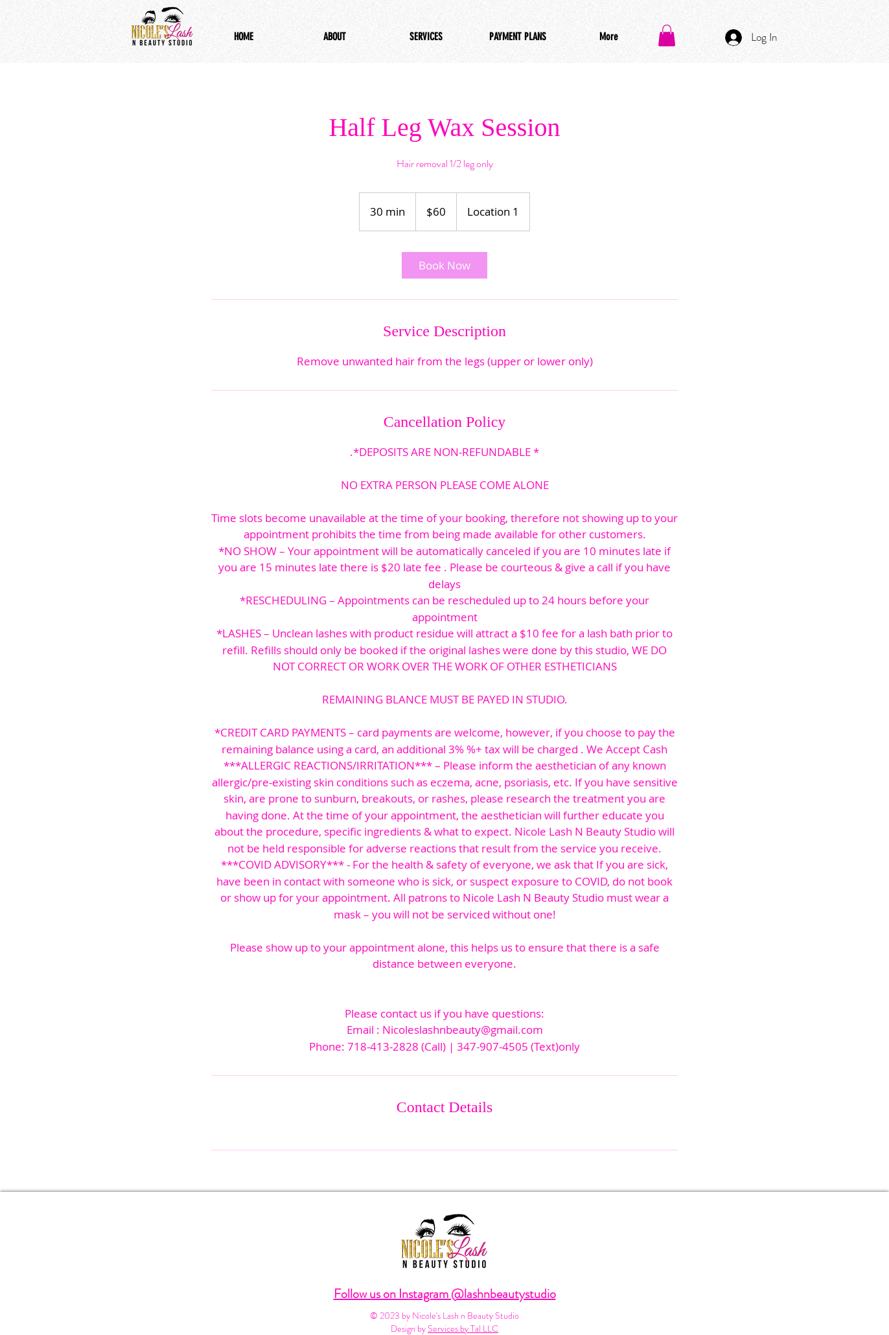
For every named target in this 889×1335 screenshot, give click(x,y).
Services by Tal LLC (463, 1328)
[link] (444, 265)
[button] (667, 35)
